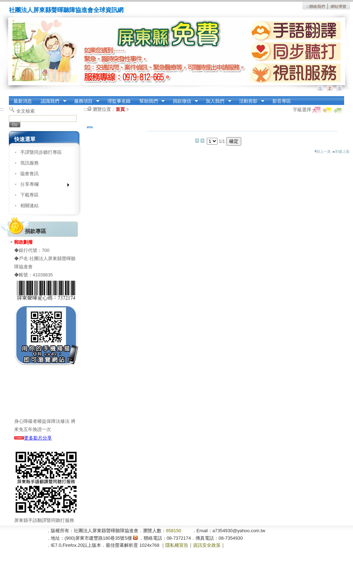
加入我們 (216, 101)
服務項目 (84, 101)
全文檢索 (25, 111)
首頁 (120, 109)
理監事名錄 (119, 101)
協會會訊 (29, 173)
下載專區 (29, 195)
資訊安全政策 (207, 545)
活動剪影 (249, 101)
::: (307, 6)
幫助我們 (150, 101)
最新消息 (22, 101)
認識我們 (51, 101)
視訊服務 (29, 163)
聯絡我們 (317, 6)
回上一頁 (322, 151)
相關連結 (29, 205)
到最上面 (340, 151)
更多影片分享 (33, 438)
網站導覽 (338, 6)
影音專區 (281, 101)
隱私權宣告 (176, 545)
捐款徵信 (183, 101)
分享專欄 (42, 186)
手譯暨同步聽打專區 (41, 152)
